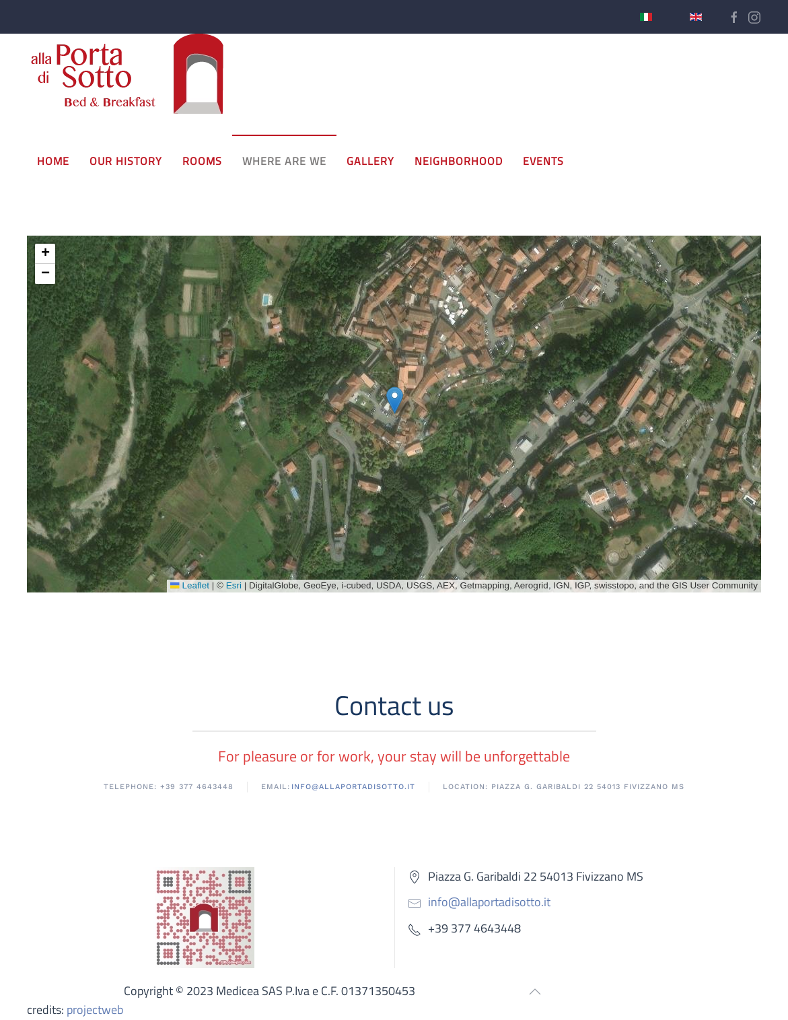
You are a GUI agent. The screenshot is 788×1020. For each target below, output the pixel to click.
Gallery (370, 161)
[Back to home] (128, 74)
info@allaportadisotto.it (489, 902)
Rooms (202, 161)
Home (53, 161)
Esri (234, 585)
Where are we (284, 161)
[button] (394, 400)
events (543, 161)
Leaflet (189, 585)
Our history (125, 161)
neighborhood (459, 161)
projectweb (95, 1009)
